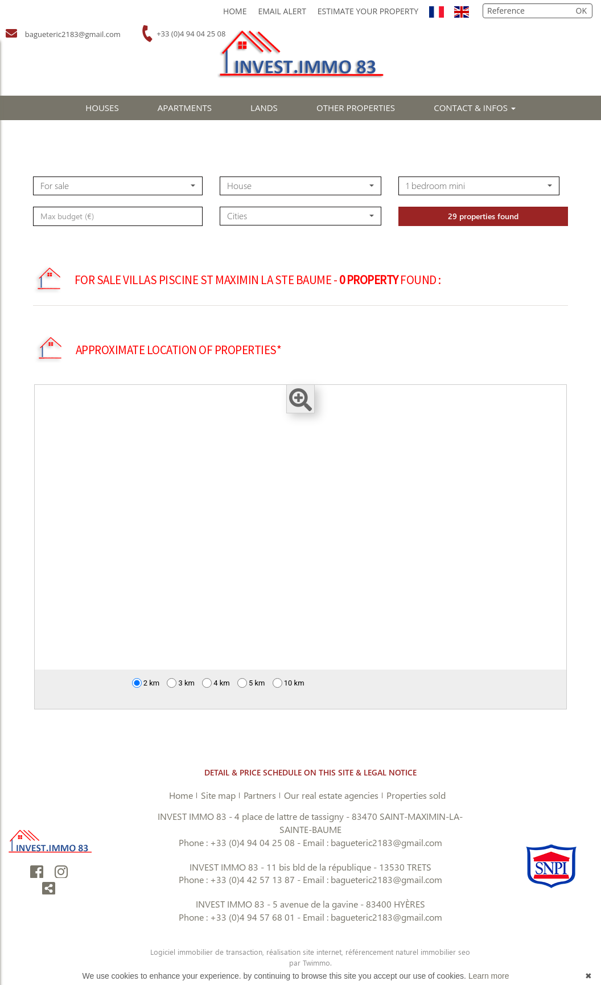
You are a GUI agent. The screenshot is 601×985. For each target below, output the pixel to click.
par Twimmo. (310, 962)
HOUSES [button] (101, 107)
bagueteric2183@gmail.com (71, 34)
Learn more (488, 975)
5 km (251, 683)
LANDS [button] (264, 107)
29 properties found (483, 242)
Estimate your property (368, 11)
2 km (146, 683)
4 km (216, 683)
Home (235, 11)
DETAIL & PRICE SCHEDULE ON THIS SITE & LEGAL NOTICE (310, 772)
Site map (218, 795)
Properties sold (416, 795)
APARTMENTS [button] (185, 107)
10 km (288, 683)
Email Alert (282, 11)
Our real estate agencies (331, 795)
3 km (181, 683)
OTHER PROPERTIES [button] (355, 107)
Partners (260, 795)
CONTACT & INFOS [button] (475, 107)
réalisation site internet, (305, 952)
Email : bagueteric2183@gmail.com (372, 842)
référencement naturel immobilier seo (407, 952)
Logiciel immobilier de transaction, (208, 952)
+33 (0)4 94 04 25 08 (190, 33)
